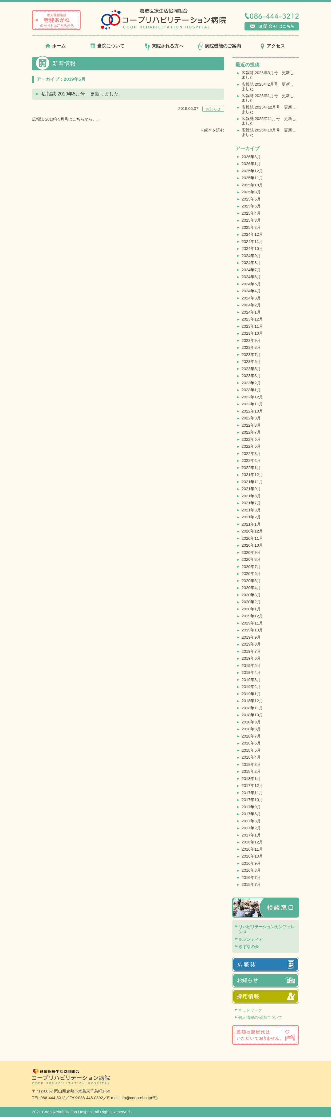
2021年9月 (251, 488)
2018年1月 (251, 778)
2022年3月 (251, 453)
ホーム (59, 46)
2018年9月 (251, 722)
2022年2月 (251, 460)
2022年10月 (252, 411)
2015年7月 (251, 884)
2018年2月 (251, 771)
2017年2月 (251, 828)
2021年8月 (251, 496)
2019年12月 (252, 616)
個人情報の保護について (260, 1017)
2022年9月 (251, 418)
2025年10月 (252, 185)
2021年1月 (251, 524)
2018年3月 (251, 764)
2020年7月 (251, 566)
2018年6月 (251, 743)
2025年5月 (251, 206)
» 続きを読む (212, 130)
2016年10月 (252, 856)
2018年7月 (251, 736)
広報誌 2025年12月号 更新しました (269, 109)
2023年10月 (252, 333)
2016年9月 (251, 863)
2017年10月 (252, 799)
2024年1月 (251, 312)
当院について (110, 46)
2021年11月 (252, 481)
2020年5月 (251, 580)
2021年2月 (251, 517)
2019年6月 (251, 658)
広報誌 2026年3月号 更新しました (268, 74)
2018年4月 (251, 757)
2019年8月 (251, 644)
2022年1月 (251, 467)
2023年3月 (251, 375)
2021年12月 (252, 474)
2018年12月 (252, 700)
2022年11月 (252, 404)
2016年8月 (251, 870)
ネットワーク (250, 1010)
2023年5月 (251, 368)
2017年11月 (252, 792)
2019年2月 (251, 686)
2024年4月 (251, 291)
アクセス (276, 46)
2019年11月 (252, 623)
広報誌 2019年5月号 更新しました (80, 94)
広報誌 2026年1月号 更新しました (268, 97)
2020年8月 (251, 559)
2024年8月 (251, 262)
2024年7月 (251, 269)
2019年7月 (251, 651)
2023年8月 (251, 347)
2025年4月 (251, 213)
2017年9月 (251, 806)
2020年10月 (252, 545)
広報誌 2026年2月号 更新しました (268, 86)
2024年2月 (251, 305)
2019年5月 (251, 665)
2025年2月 (251, 227)
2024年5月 (251, 284)
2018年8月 (251, 729)
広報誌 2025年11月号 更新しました (269, 120)
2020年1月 (251, 609)
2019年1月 (251, 693)
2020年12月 (252, 531)
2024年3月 (251, 298)
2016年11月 (252, 849)
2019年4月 (251, 672)
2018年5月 (251, 750)
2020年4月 (251, 587)
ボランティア (251, 939)
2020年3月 (251, 594)
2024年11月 (252, 241)
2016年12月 (252, 842)
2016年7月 (251, 877)
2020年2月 (251, 601)
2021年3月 (251, 510)
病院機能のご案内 (223, 46)
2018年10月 (252, 714)
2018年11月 (252, 708)
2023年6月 (251, 361)
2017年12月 (252, 785)
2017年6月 (251, 813)
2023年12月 (252, 319)
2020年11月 (252, 538)
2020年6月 (251, 573)
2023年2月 (251, 383)
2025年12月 (252, 171)
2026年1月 (251, 163)
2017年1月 (251, 835)
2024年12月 (252, 234)
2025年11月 (252, 177)
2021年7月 (251, 503)
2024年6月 (251, 276)
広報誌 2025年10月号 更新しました (269, 132)
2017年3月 (251, 821)
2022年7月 (251, 432)
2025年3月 (251, 220)
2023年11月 (252, 326)
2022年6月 (251, 439)
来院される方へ (167, 46)
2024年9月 (251, 255)
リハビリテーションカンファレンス (267, 929)
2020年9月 (251, 552)
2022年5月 (251, 446)
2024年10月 (252, 248)
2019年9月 (251, 637)
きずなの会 (249, 946)
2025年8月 (251, 192)
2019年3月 (251, 679)
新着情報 (64, 63)
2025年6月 (251, 199)
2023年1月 (251, 389)
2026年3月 (251, 156)
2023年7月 (251, 354)
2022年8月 (251, 425)
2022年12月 (252, 397)
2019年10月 (252, 630)
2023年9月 (251, 340)
